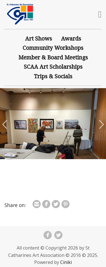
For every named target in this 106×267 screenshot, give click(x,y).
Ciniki (66, 262)
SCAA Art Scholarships (53, 66)
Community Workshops (53, 48)
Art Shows (38, 38)
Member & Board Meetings (53, 57)
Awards (71, 38)
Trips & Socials (53, 76)
